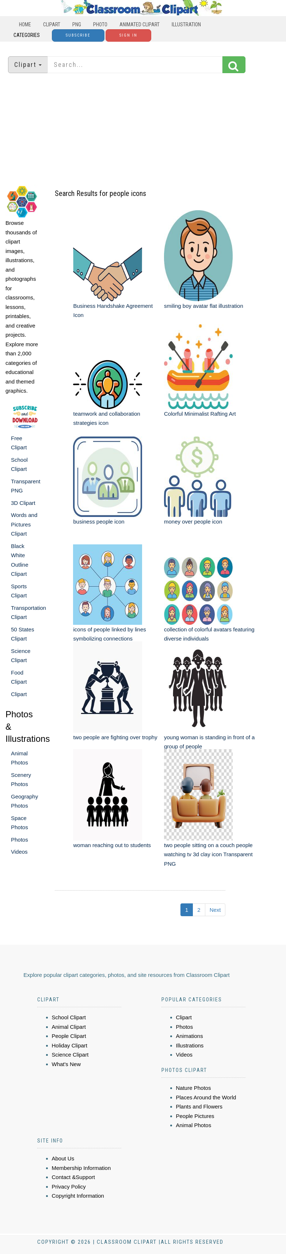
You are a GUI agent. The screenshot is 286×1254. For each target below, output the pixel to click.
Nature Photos (193, 1088)
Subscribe (78, 35)
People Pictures (195, 1116)
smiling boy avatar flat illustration (203, 306)
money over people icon (193, 521)
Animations (189, 1036)
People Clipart (69, 1036)
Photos (19, 839)
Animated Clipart (139, 24)
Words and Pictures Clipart (24, 524)
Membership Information (81, 1168)
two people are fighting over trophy (115, 737)
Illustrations (190, 1045)
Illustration (186, 24)
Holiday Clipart (70, 1045)
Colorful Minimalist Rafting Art (200, 414)
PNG (76, 24)
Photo (100, 24)
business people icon (98, 521)
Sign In (128, 35)
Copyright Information (78, 1196)
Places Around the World (206, 1097)
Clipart (51, 24)
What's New (66, 1064)
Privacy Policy (69, 1186)
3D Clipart (23, 503)
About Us (63, 1158)
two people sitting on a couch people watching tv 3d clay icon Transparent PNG (208, 854)
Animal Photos (193, 1125)
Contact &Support (73, 1177)
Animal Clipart (69, 1027)
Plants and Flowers (199, 1106)
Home (25, 24)
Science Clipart (70, 1054)
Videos (19, 852)
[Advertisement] (143, 130)
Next (215, 910)
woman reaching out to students (112, 845)
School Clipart (69, 1017)
